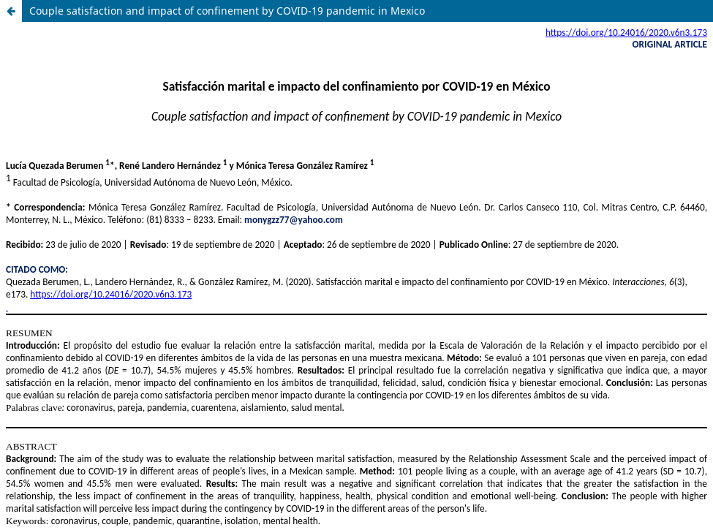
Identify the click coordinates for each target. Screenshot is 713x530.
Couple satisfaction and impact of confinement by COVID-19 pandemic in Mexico (227, 11)
